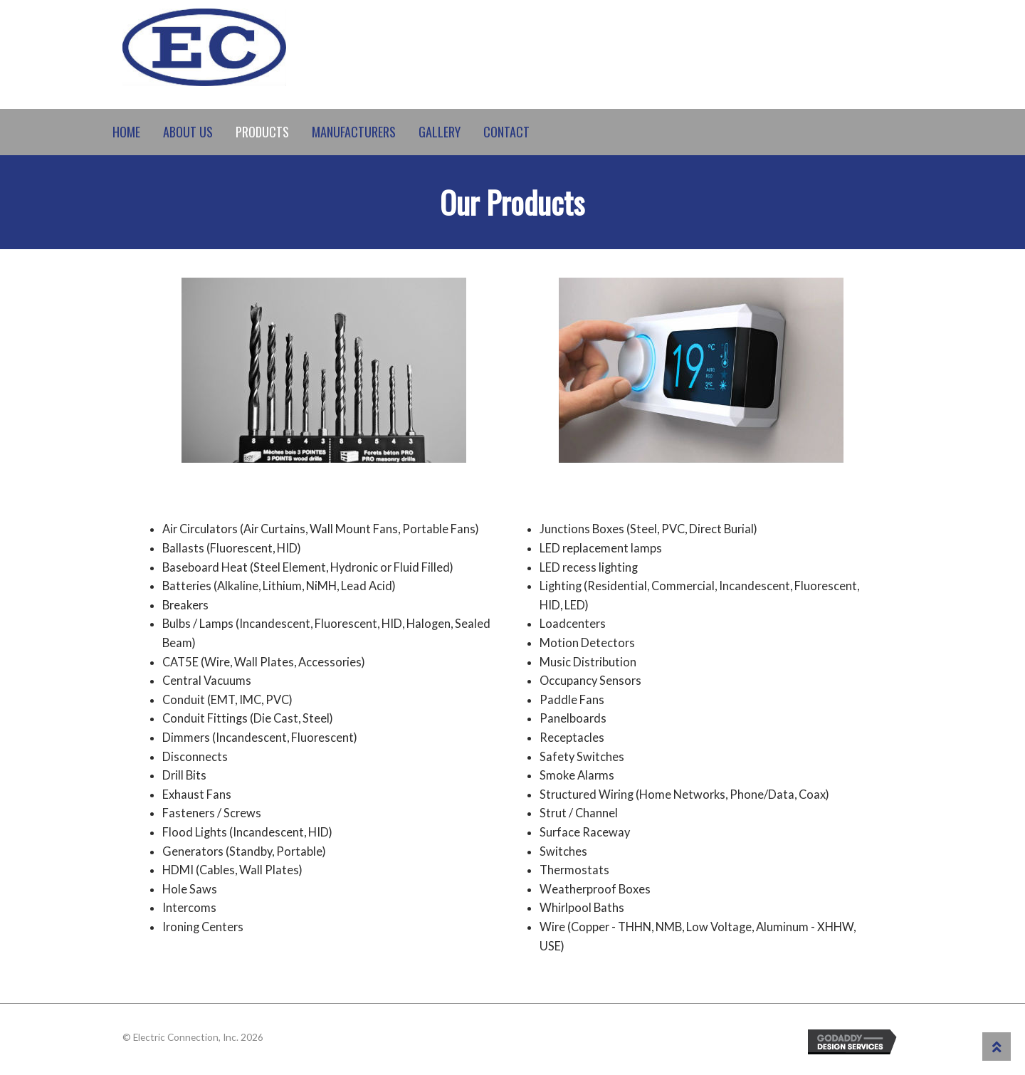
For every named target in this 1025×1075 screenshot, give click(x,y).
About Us (188, 131)
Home (126, 131)
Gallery (440, 131)
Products (262, 131)
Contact (506, 131)
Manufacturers (354, 131)
